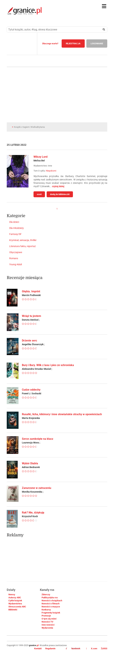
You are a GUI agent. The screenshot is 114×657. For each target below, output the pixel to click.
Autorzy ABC (14, 597)
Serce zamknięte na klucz (37, 438)
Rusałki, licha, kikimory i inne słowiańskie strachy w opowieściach (62, 414)
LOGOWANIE (97, 43)
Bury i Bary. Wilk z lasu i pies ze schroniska (48, 365)
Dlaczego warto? (50, 43)
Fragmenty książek (51, 612)
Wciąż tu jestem (31, 316)
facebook (73, 648)
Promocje (46, 615)
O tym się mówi (49, 618)
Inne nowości (48, 625)
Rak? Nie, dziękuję (33, 512)
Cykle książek (15, 600)
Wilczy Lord (40, 156)
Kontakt (38, 648)
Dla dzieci (14, 222)
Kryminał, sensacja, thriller (23, 240)
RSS (104, 648)
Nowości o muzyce (51, 606)
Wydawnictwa (15, 603)
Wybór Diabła (30, 463)
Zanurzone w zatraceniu (36, 488)
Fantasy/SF (15, 234)
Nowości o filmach (50, 603)
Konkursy (46, 609)
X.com (92, 648)
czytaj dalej (58, 186)
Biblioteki (12, 609)
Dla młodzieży (16, 228)
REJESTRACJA (73, 43)
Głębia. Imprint (31, 291)
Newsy (11, 594)
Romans (13, 258)
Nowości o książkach (52, 600)
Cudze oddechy (31, 389)
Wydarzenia (47, 628)
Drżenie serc (29, 340)
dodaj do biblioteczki (60, 194)
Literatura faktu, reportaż (22, 246)
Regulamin (50, 648)
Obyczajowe (15, 252)
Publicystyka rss (50, 597)
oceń (39, 194)
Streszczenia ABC (17, 606)
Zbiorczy (46, 594)
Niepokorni (51, 170)
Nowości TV (47, 621)
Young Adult (15, 264)
